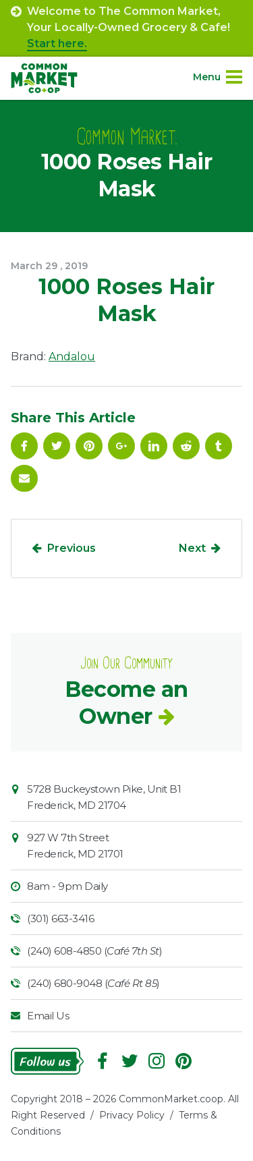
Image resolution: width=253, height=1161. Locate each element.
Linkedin (153, 445)
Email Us (48, 1015)
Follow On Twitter (56, 445)
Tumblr (218, 445)
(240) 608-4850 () (94, 950)
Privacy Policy (132, 1115)
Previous (71, 548)
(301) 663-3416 (60, 918)
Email (24, 478)
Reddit (186, 445)
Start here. (57, 43)
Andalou (72, 356)
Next (192, 548)
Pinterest (89, 445)
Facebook (24, 445)
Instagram (156, 1061)
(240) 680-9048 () (93, 983)
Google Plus (121, 445)
